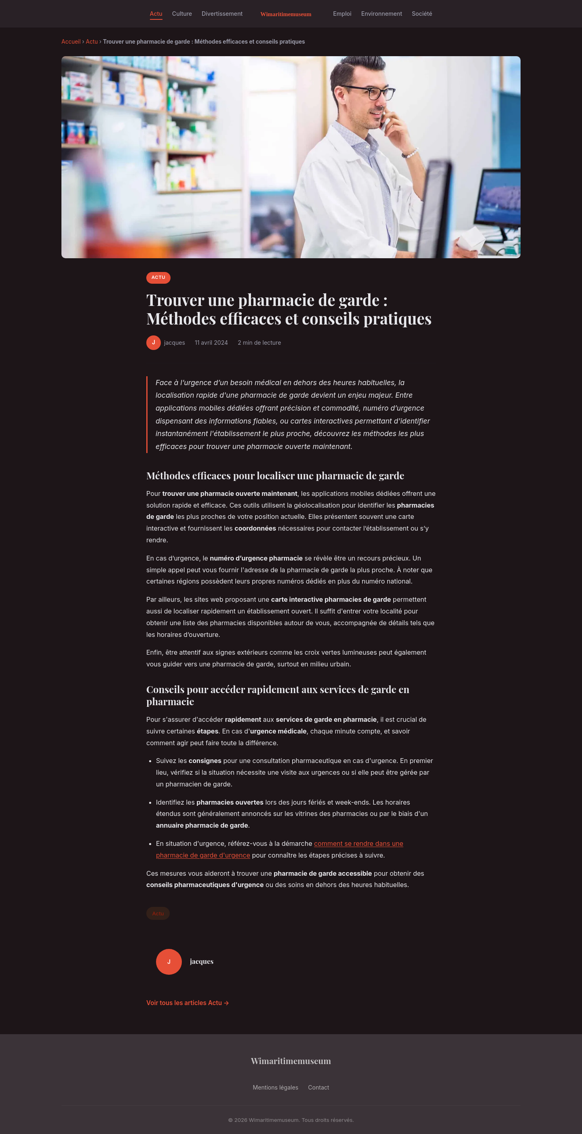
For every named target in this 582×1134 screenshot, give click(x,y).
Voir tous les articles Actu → (187, 1003)
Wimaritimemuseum (291, 1060)
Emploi (342, 13)
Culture (182, 13)
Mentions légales (276, 1087)
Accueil (70, 41)
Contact (318, 1087)
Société (422, 13)
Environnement (381, 13)
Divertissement (222, 13)
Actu (156, 13)
